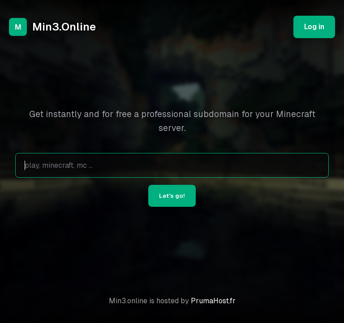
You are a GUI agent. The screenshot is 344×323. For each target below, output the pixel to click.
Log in (314, 26)
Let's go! (172, 196)
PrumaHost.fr (213, 301)
